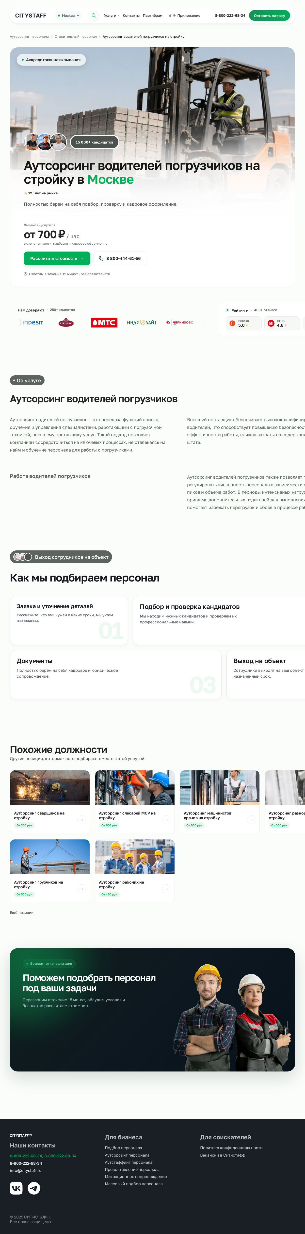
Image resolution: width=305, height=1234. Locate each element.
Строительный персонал (76, 36)
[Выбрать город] (68, 15)
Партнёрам (152, 15)
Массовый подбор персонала (134, 1183)
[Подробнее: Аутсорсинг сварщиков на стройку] (50, 802)
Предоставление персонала (132, 1169)
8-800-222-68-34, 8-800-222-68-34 (43, 1156)
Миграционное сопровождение (136, 1176)
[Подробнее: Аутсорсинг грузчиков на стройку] (50, 871)
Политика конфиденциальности (231, 1147)
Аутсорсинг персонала (29, 36)
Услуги (110, 15)
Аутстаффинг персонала (128, 1162)
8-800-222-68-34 (230, 15)
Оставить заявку (269, 15)
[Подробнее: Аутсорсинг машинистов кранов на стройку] (220, 802)
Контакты (131, 15)
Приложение (184, 15)
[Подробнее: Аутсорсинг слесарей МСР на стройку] (135, 802)
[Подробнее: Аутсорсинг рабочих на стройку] (135, 871)
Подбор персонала (123, 1147)
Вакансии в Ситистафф (222, 1155)
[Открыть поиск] (93, 15)
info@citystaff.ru (26, 1170)
